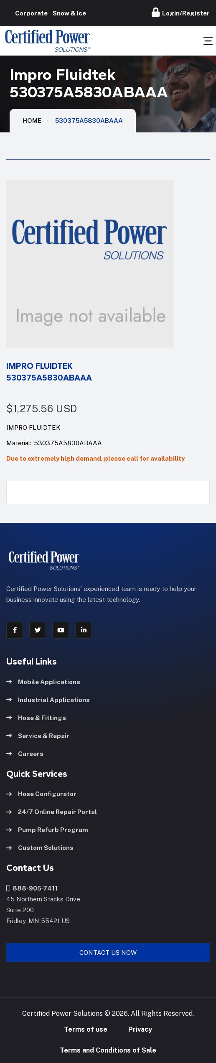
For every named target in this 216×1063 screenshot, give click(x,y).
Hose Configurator (41, 793)
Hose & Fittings (36, 717)
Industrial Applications (48, 699)
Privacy (140, 1029)
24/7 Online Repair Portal (51, 811)
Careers (24, 753)
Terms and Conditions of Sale (108, 1050)
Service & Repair (37, 735)
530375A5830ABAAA (89, 120)
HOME (32, 120)
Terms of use (85, 1029)
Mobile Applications (43, 681)
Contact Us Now (108, 952)
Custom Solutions (40, 847)
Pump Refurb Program (47, 829)
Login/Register (181, 12)
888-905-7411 (32, 888)
